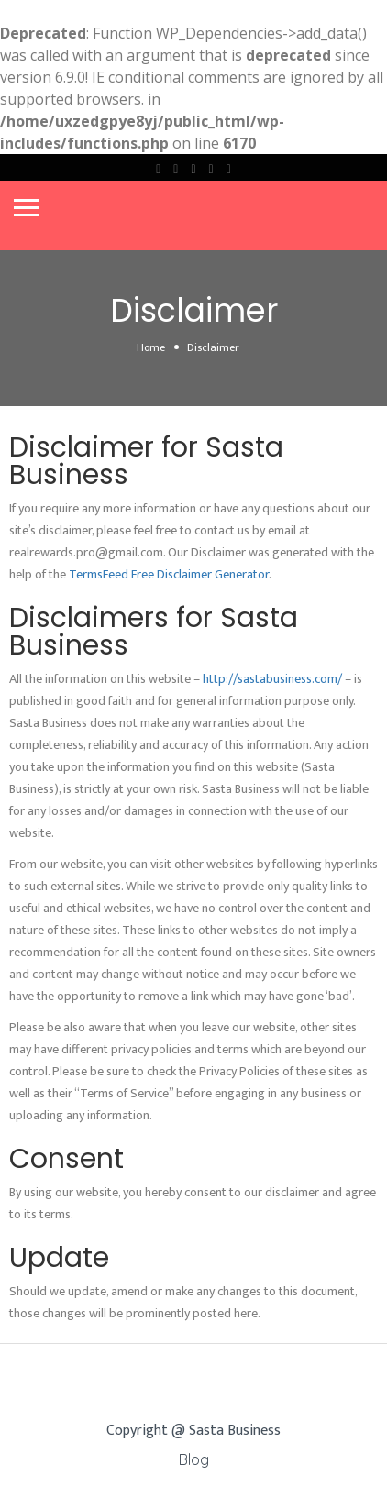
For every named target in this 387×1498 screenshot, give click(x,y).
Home (151, 347)
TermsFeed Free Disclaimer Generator (169, 574)
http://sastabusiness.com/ (272, 678)
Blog (194, 1459)
